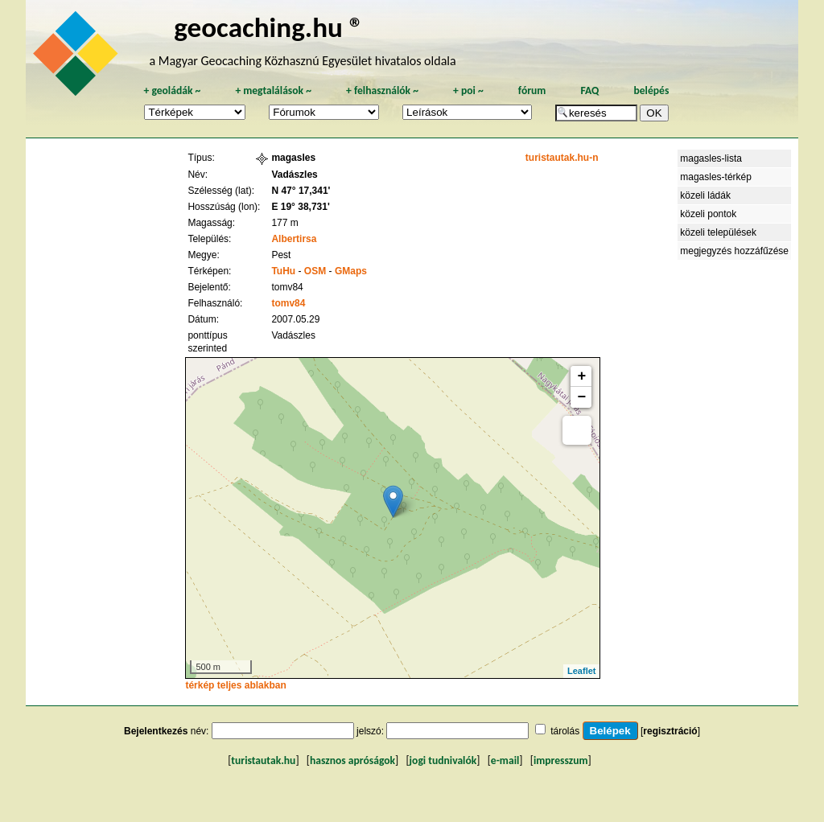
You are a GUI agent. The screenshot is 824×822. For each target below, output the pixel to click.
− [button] (582, 397)
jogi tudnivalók (443, 760)
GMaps (351, 271)
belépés (651, 90)
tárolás (564, 731)
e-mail (505, 760)
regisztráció (670, 731)
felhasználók (382, 90)
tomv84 (288, 303)
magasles (293, 157)
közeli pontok (708, 214)
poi (468, 90)
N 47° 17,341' (300, 190)
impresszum (561, 760)
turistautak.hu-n (562, 157)
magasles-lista (711, 158)
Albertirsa (293, 239)
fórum (532, 90)
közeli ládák (705, 195)
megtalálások (273, 90)
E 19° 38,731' (300, 206)
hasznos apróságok (352, 760)
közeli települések (718, 232)
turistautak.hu (263, 760)
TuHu (283, 271)
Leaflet (581, 671)
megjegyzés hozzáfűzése (734, 251)
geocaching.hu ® (269, 27)
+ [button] (582, 376)
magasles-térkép (716, 177)
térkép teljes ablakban (235, 685)
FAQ (589, 90)
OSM (315, 271)
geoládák (171, 90)
